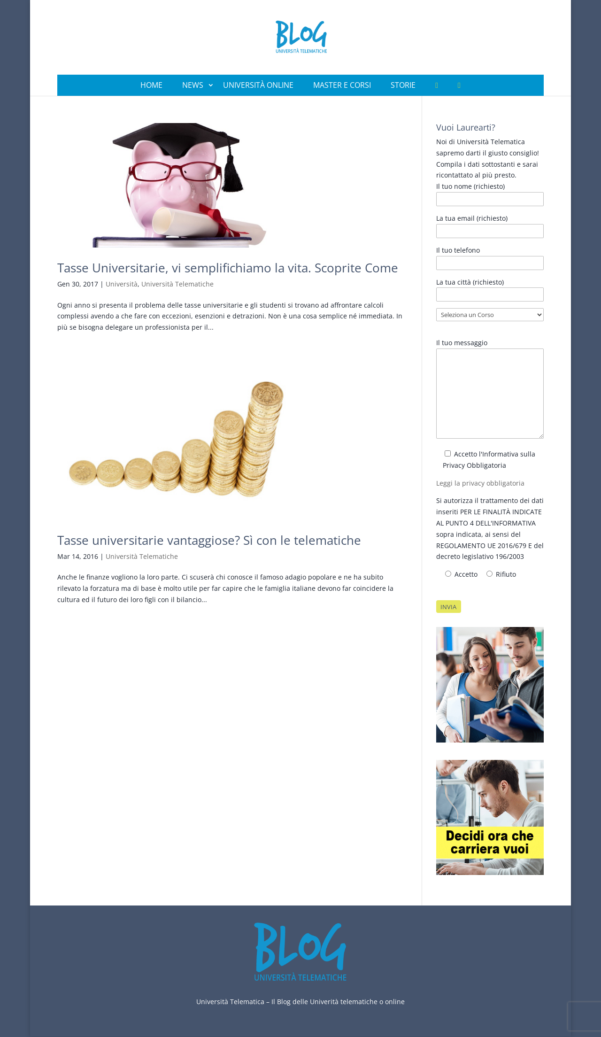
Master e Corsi (342, 85)
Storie (403, 85)
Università (122, 283)
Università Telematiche (177, 283)
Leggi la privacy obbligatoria (480, 483)
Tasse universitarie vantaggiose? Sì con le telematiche (209, 540)
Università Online (258, 85)
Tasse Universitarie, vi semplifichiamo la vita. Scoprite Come (227, 267)
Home (151, 85)
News (192, 85)
